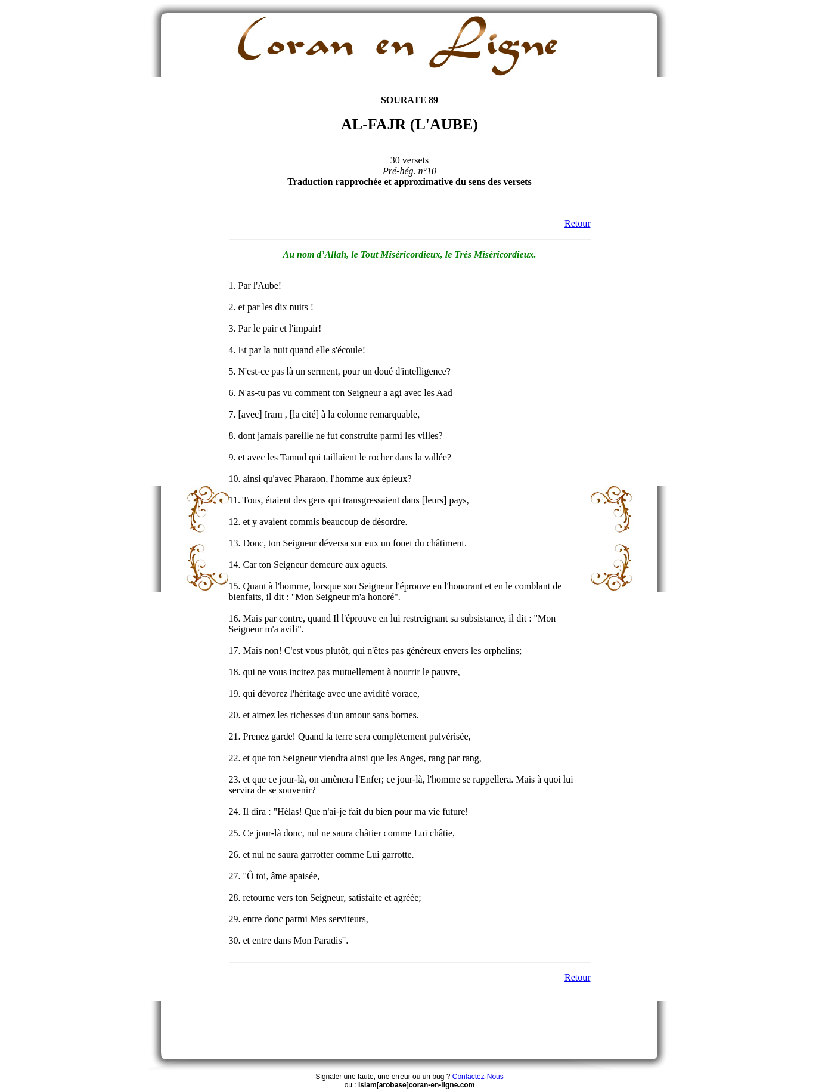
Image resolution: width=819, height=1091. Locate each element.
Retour (577, 223)
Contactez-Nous (478, 1077)
